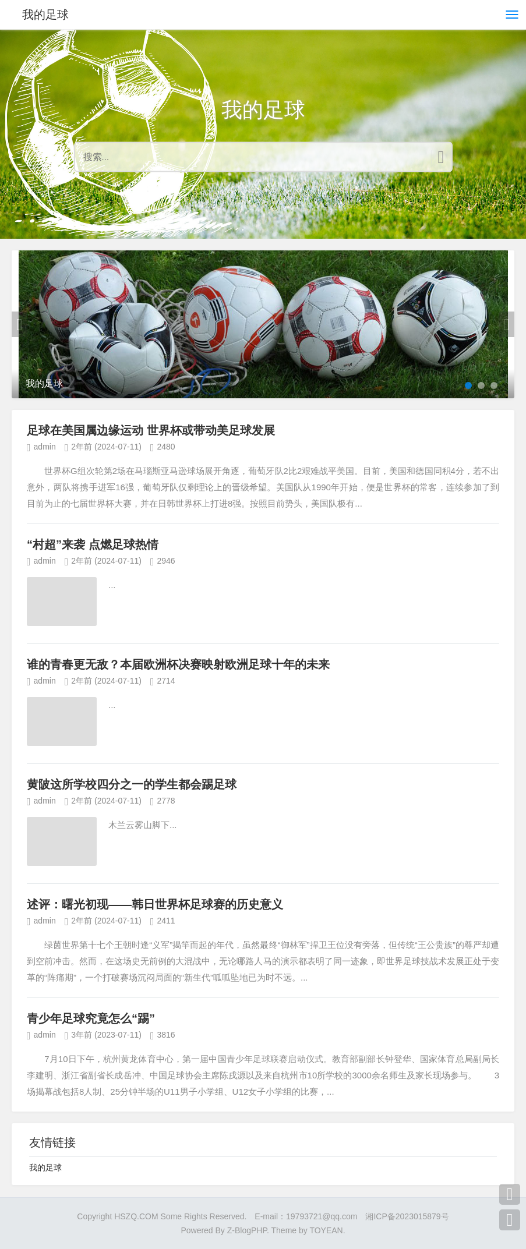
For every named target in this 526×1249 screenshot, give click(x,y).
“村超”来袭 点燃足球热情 (92, 544)
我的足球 (45, 14)
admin (45, 446)
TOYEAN (326, 1230)
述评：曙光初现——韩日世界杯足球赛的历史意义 (155, 904)
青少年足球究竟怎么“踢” (91, 1018)
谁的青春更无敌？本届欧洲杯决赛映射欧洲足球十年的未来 (178, 664)
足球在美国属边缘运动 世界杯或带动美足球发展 (151, 430)
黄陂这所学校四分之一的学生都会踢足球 (131, 784)
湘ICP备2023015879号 (407, 1216)
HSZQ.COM (136, 1216)
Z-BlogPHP (247, 1230)
